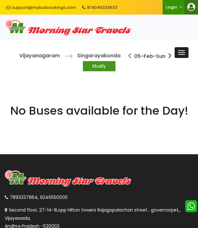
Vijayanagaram (39, 55)
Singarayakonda (99, 55)
